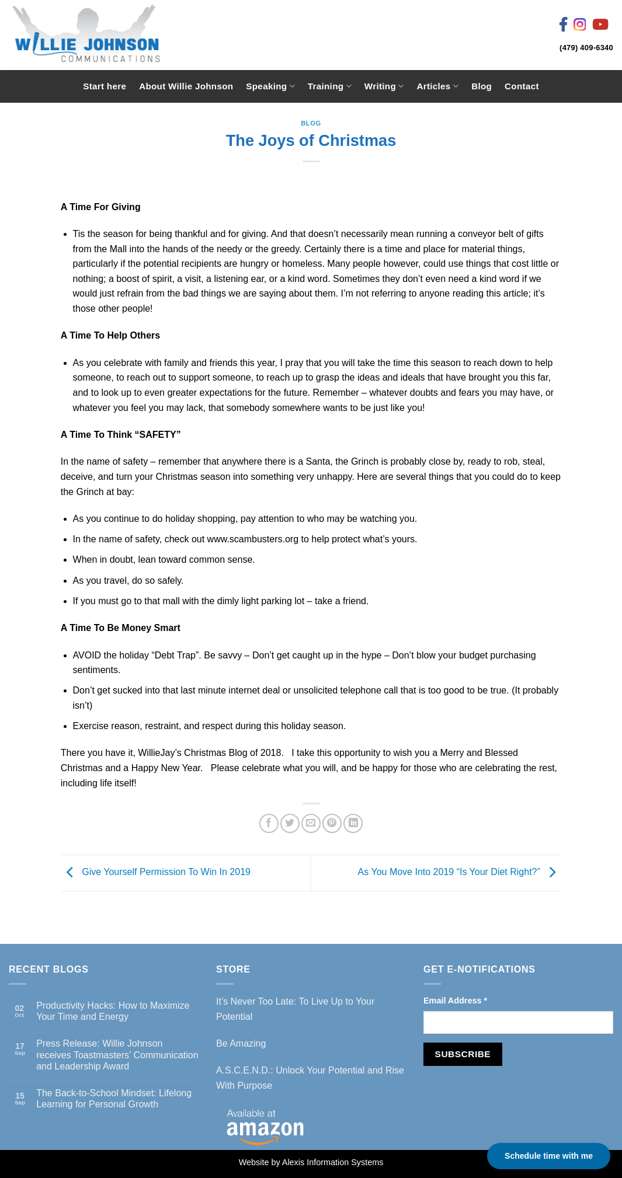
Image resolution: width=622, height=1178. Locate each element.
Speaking (270, 86)
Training (330, 86)
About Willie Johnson (186, 86)
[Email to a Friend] (311, 823)
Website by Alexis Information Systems (311, 1162)
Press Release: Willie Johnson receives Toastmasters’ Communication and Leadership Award (117, 1054)
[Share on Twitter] (290, 823)
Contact (522, 86)
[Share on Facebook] (269, 823)
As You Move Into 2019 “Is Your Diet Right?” (460, 872)
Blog (481, 86)
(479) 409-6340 (586, 47)
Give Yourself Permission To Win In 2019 (156, 872)
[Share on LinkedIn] (353, 823)
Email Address (455, 1000)
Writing (384, 86)
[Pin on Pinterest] (332, 823)
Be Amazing (241, 1043)
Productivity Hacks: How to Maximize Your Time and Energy (112, 1011)
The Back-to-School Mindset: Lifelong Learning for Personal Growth (114, 1098)
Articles (437, 86)
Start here (104, 86)
